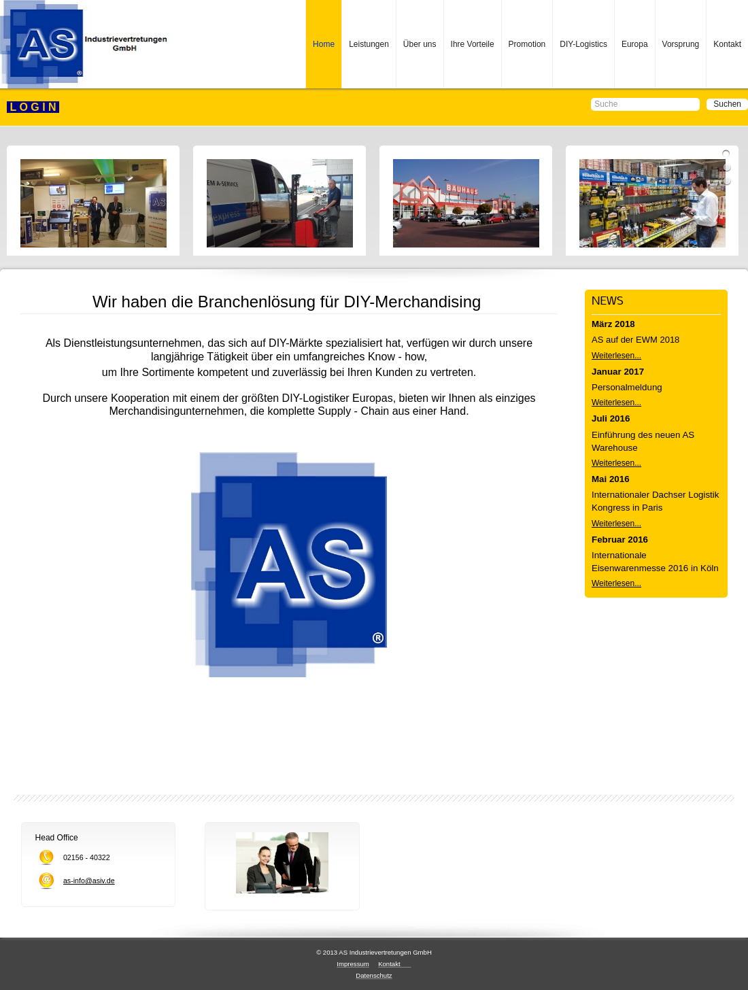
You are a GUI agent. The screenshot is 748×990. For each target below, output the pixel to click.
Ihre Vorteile (472, 44)
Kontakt (727, 44)
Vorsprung (681, 44)
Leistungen (369, 44)
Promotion (527, 44)
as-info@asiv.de (89, 880)
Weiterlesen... (616, 355)
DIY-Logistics (583, 44)
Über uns (420, 44)
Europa (635, 44)
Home (324, 44)
